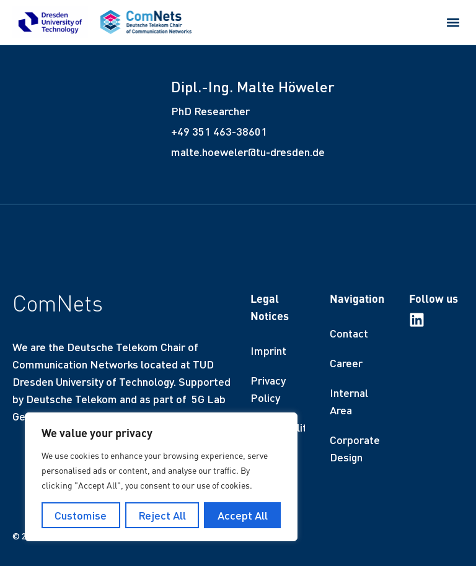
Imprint (268, 350)
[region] (161, 476)
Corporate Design (355, 448)
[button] (453, 22)
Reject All (162, 515)
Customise (81, 515)
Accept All (243, 515)
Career (346, 363)
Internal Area (349, 401)
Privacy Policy (268, 388)
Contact (349, 333)
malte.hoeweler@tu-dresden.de (248, 152)
